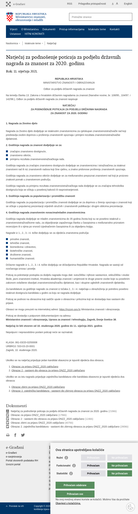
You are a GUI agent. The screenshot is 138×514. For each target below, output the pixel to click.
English (128, 3)
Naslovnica (12, 43)
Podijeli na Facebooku (15, 435)
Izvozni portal (13, 464)
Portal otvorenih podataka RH (22, 460)
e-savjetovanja (14, 456)
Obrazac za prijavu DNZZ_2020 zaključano (35, 366)
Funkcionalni (63, 472)
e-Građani (11, 452)
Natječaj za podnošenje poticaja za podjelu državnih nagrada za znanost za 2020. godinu (59, 411)
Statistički (62, 480)
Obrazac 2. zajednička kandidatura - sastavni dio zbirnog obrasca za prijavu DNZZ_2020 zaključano (66, 390)
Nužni (59, 464)
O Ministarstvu (30, 29)
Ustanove (15, 33)
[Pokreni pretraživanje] (128, 17)
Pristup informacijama (71, 29)
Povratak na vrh (16, 506)
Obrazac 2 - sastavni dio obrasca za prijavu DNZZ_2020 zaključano (48, 370)
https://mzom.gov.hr (70, 309)
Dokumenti (48, 29)
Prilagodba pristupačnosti (92, 3)
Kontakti (115, 29)
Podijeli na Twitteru (23, 435)
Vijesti (13, 29)
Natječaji (51, 43)
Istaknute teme (97, 29)
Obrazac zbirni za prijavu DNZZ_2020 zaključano (38, 387)
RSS (69, 3)
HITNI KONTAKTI (34, 33)
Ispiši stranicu (8, 435)
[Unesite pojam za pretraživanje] (97, 17)
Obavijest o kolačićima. (68, 503)
